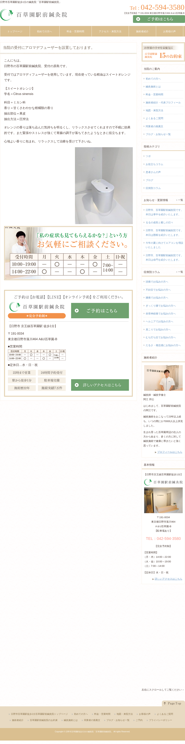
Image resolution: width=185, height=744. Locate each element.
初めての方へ (153, 78)
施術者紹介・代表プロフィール (163, 102)
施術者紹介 (18, 720)
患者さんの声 (153, 172)
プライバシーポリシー (160, 720)
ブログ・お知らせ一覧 (158, 134)
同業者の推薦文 (154, 126)
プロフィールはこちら (169, 452)
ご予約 (139, 720)
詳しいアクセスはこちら (168, 578)
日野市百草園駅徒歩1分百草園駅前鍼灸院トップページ (39, 714)
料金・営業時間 (154, 94)
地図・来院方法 (154, 110)
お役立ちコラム (154, 164)
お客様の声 (145, 714)
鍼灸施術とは (153, 86)
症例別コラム (153, 188)
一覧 (180, 200)
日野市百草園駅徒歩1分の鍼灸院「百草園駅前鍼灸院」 (89, 732)
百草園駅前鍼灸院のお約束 (44, 720)
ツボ (148, 156)
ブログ (149, 180)
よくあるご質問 (154, 118)
